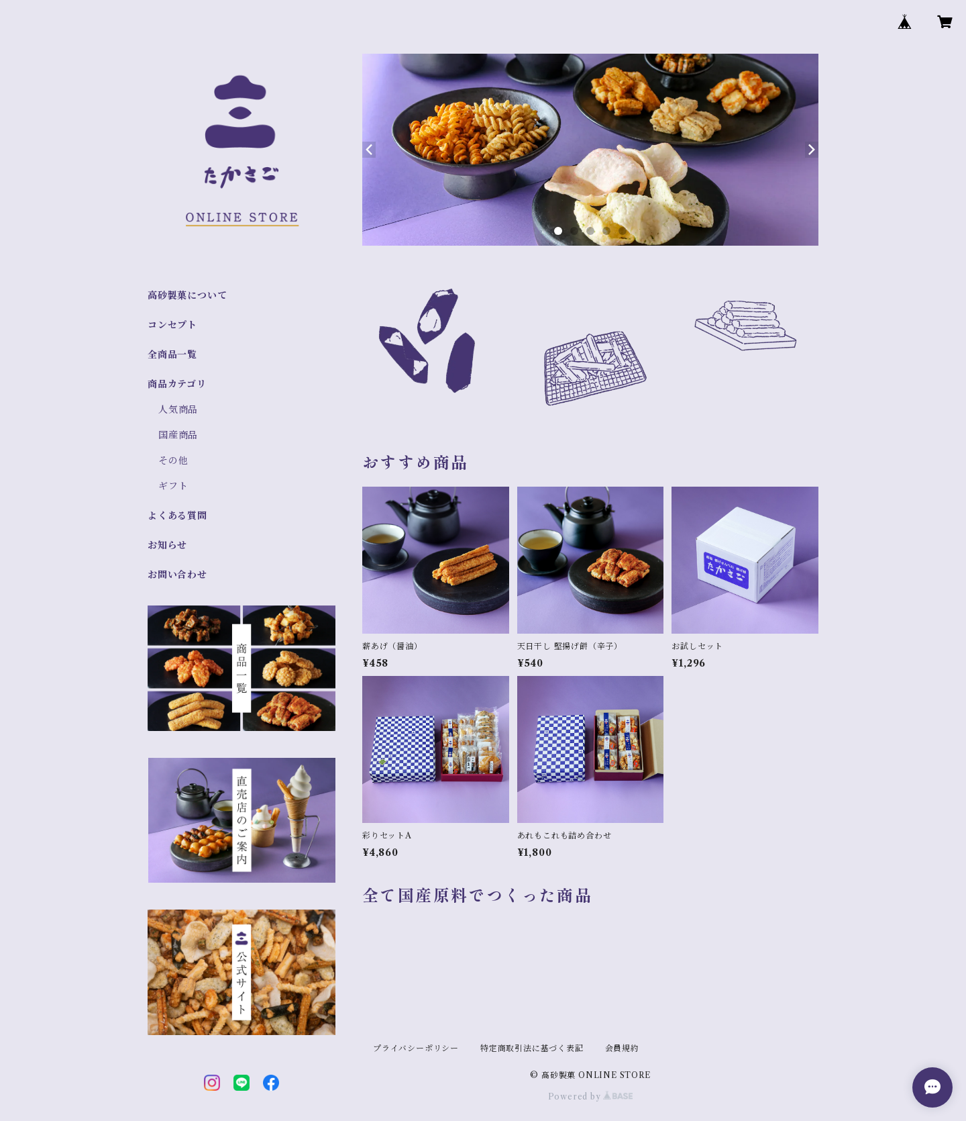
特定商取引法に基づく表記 (532, 1048)
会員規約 (622, 1048)
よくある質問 (177, 515)
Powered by (590, 1096)
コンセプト (172, 325)
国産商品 (178, 435)
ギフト (173, 486)
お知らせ (167, 545)
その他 (173, 460)
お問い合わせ (177, 575)
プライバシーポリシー (416, 1048)
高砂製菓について (187, 295)
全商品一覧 (172, 354)
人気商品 (178, 409)
